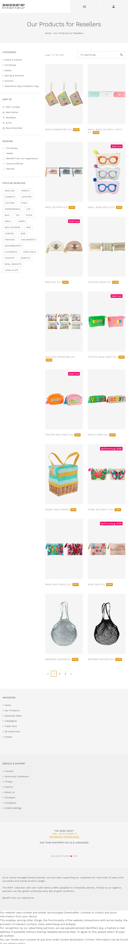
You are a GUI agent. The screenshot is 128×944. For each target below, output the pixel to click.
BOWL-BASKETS (13, 264)
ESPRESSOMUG (12, 209)
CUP (28, 209)
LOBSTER (9, 233)
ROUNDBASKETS (13, 246)
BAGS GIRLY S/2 (100, 584)
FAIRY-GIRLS (29, 252)
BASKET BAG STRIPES (60, 509)
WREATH (25, 190)
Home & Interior (13, 59)
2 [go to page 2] (59, 673)
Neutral (10, 168)
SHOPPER (26, 197)
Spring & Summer (14, 75)
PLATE (29, 215)
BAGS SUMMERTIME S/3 (62, 129)
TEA (18, 215)
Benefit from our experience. (22, 158)
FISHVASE (10, 239)
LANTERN (10, 203)
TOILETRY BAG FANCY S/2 (63, 434)
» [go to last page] (71, 673)
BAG (28, 227)
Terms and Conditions (17, 776)
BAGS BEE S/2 (57, 282)
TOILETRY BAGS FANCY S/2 (106, 357)
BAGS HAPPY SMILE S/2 (62, 584)
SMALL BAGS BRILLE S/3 (105, 207)
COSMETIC (10, 197)
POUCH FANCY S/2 (102, 434)
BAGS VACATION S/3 (60, 207)
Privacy (9, 781)
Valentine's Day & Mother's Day (22, 86)
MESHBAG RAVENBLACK (105, 659)
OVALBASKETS (28, 239)
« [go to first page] (48, 673)
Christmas (10, 65)
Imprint (9, 787)
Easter (8, 70)
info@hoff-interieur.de (64, 836)
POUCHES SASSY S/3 (103, 282)
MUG (7, 215)
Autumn (9, 81)
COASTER (9, 258)
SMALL (8, 221)
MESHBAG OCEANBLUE (61, 659)
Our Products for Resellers (68, 33)
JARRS (21, 221)
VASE (23, 233)
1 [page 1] (53, 673)
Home (48, 33)
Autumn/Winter (14, 163)
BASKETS (25, 258)
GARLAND (10, 190)
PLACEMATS (11, 252)
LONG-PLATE (11, 270)
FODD (24, 203)
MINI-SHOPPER (12, 227)
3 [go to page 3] (65, 673)
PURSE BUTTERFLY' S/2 (104, 509)
